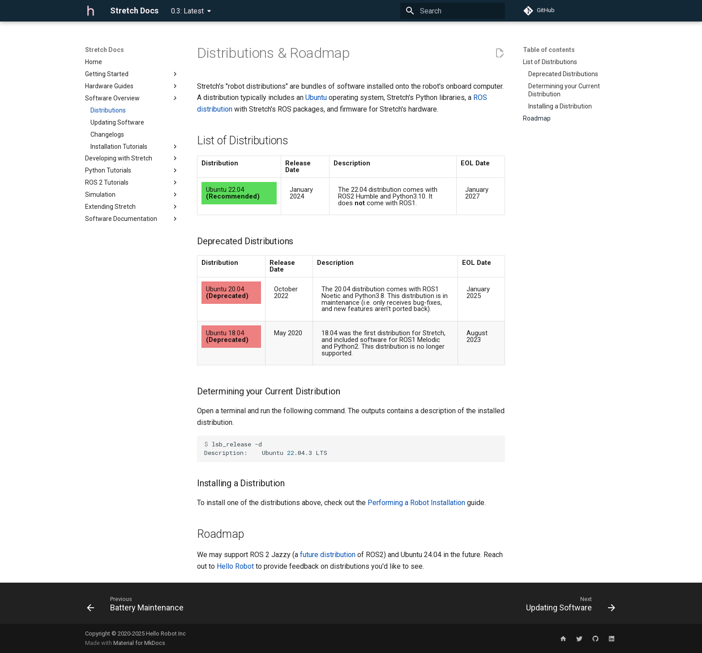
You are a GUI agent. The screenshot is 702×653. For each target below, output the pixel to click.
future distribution (327, 554)
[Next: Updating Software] (568, 605)
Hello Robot (235, 566)
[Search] (452, 11)
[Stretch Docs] (90, 11)
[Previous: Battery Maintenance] (138, 605)
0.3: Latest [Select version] (187, 11)
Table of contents (549, 49)
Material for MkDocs (139, 643)
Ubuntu (316, 97)
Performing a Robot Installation (416, 502)
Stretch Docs (104, 49)
